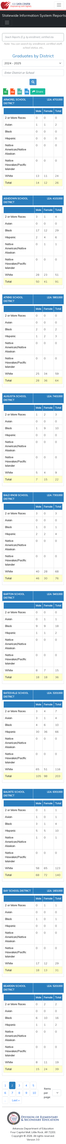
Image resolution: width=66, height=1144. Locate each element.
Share (37, 91)
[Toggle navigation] (59, 4)
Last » (15, 1100)
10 (34, 1093)
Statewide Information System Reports (34, 15)
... (5, 1100)
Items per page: (47, 1093)
